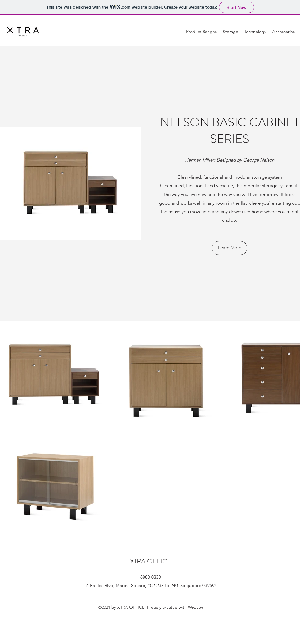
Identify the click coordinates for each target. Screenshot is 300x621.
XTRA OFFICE (150, 561)
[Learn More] (229, 248)
